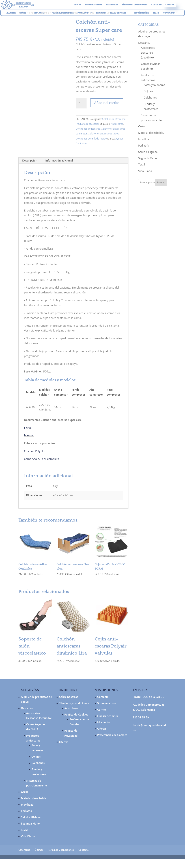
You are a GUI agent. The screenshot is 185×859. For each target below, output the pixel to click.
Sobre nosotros (93, 4)
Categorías (112, 4)
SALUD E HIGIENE (118, 13)
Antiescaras (117, 124)
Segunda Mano (147, 158)
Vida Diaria (145, 171)
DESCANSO (39, 13)
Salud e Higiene (148, 152)
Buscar (161, 182)
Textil (141, 164)
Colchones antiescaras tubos (103, 133)
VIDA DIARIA (169, 13)
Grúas (142, 126)
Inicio (77, 4)
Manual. (29, 435)
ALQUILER (11, 13)
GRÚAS (23, 13)
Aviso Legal (71, 708)
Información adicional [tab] (59, 160)
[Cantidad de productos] (81, 103)
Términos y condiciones (134, 4)
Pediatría (143, 145)
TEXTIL (156, 13)
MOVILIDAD (83, 13)
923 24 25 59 (141, 717)
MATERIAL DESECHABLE (63, 13)
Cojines (148, 91)
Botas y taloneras (154, 85)
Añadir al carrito (106, 103)
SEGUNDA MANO (141, 13)
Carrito (169, 4)
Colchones (108, 119)
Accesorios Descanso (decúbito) (148, 52)
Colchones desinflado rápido (91, 138)
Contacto (156, 4)
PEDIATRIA (101, 13)
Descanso (120, 119)
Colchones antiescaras (88, 128)
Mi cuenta (103, 722)
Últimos (39, 850)
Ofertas (63, 742)
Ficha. (27, 427)
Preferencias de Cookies (112, 735)
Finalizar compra (107, 716)
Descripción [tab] (29, 160)
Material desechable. (151, 132)
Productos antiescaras (87, 124)
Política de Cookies (76, 714)
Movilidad (144, 139)
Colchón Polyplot (34, 451)
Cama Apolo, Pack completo (41, 459)
